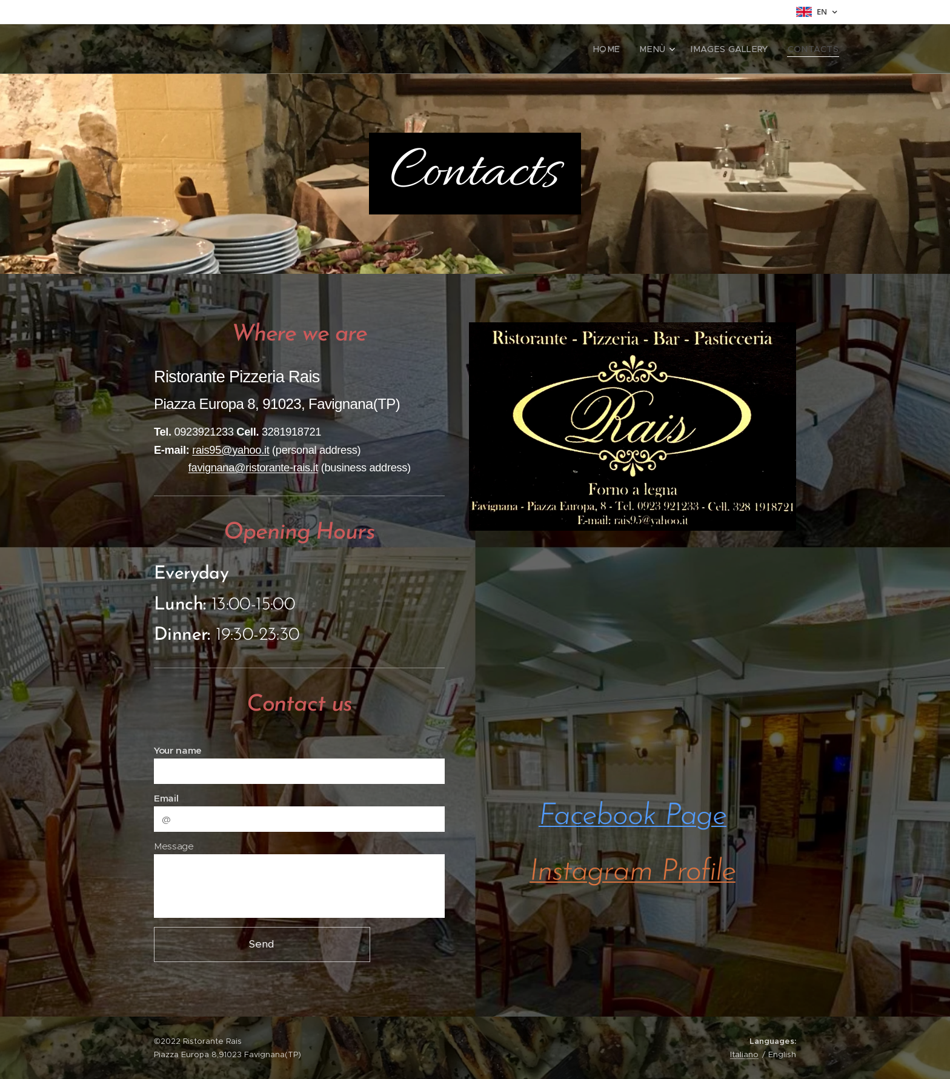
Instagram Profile (633, 872)
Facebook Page (632, 816)
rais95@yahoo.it (230, 449)
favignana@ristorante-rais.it (253, 467)
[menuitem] (624, 49)
